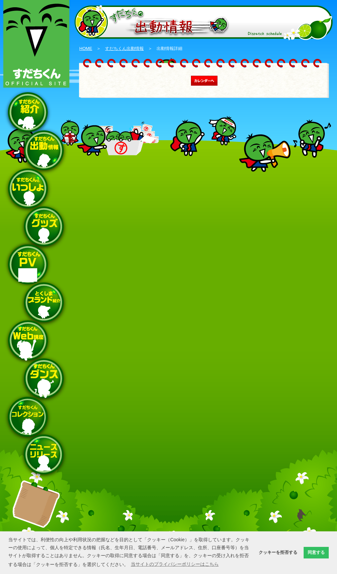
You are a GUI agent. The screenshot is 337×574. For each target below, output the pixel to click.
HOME (85, 48)
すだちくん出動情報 (124, 48)
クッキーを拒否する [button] (278, 552)
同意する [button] (316, 552)
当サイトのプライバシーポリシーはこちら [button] (175, 564)
